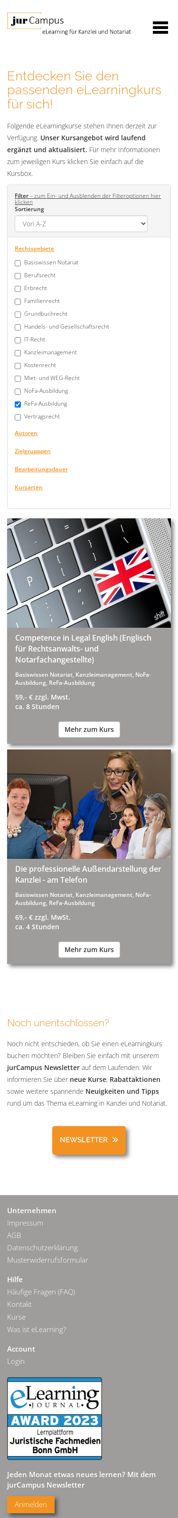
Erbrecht (35, 288)
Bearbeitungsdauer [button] (41, 469)
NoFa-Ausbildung (46, 391)
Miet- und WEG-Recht (52, 378)
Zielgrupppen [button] (33, 451)
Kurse (16, 1317)
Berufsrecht (40, 275)
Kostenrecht (40, 365)
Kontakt (19, 1304)
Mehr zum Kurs (89, 729)
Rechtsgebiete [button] (34, 248)
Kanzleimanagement (50, 352)
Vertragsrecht (42, 416)
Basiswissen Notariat (51, 262)
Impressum (25, 1223)
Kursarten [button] (29, 487)
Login (16, 1361)
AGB (14, 1235)
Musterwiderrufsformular (47, 1260)
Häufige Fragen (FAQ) (41, 1292)
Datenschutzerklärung (42, 1248)
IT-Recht (34, 339)
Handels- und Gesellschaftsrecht (66, 326)
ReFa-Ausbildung (45, 403)
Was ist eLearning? (36, 1329)
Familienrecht (42, 301)
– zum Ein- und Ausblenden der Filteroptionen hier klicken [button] (88, 198)
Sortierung (29, 209)
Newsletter (84, 1140)
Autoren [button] (26, 433)
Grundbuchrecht (45, 314)
